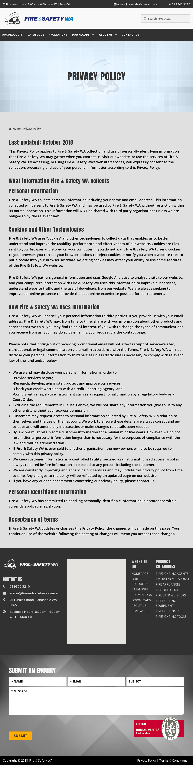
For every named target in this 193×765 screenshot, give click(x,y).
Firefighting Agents (172, 574)
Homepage (140, 574)
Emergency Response (173, 579)
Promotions (58, 34)
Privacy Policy (146, 760)
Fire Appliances (168, 584)
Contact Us (130, 34)
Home (17, 128)
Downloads (81, 34)
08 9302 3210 (179, 4)
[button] (96, 598)
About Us (106, 34)
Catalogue (36, 34)
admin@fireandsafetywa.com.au (136, 4)
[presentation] (37, 723)
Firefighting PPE (169, 611)
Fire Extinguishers (171, 595)
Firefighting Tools (171, 617)
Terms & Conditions (173, 760)
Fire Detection (168, 590)
